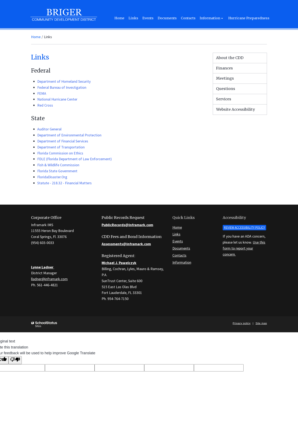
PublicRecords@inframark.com (127, 224)
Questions (225, 88)
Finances (224, 68)
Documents (181, 248)
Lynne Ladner (42, 267)
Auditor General (49, 129)
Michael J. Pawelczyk (119, 262)
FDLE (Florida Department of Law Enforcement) (74, 159)
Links (176, 234)
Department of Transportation (61, 147)
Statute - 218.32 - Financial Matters (64, 183)
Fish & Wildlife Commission (58, 165)
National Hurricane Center (57, 99)
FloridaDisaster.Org (52, 177)
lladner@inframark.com (49, 279)
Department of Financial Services (62, 141)
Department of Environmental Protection (69, 135)
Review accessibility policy (244, 227)
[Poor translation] (15, 360)
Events (177, 241)
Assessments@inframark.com (126, 244)
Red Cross (45, 105)
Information (181, 262)
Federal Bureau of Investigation (61, 87)
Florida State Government (57, 171)
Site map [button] (261, 323)
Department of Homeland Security (64, 81)
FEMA (41, 93)
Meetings (225, 78)
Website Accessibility (235, 109)
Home (36, 36)
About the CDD (230, 57)
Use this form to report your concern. (244, 248)
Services (223, 99)
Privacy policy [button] (241, 323)
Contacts (179, 255)
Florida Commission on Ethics (60, 153)
